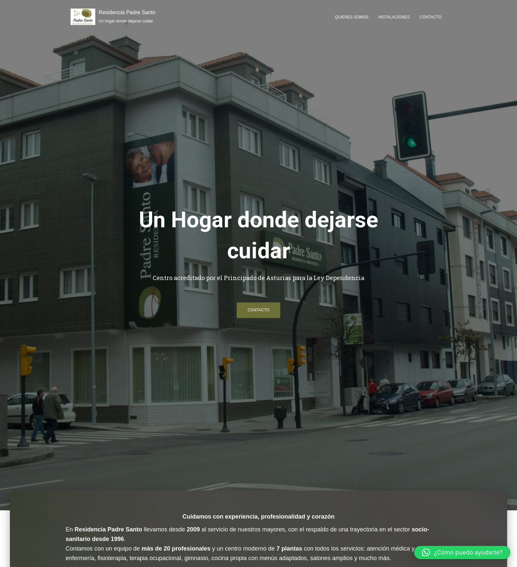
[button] (462, 552)
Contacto (430, 17)
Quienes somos (352, 17)
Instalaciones (394, 17)
